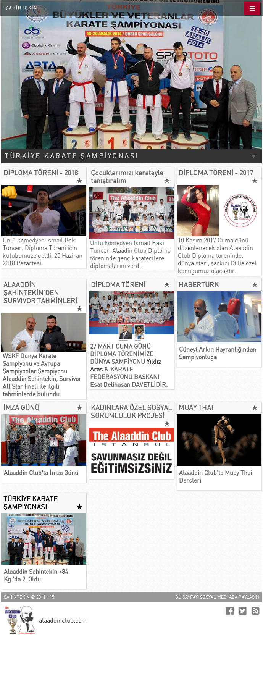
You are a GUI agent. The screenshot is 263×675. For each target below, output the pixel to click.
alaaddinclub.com (63, 620)
